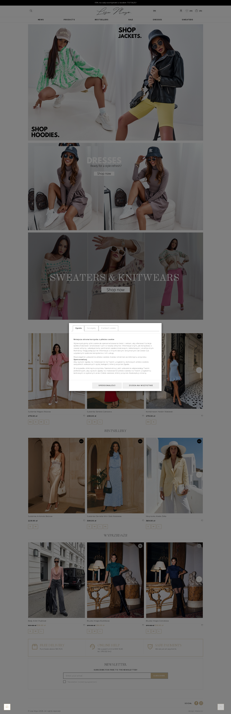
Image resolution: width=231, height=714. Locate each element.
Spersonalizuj (107, 385)
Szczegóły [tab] (91, 328)
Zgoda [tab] (78, 328)
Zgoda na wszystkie (141, 385)
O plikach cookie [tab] (108, 328)
